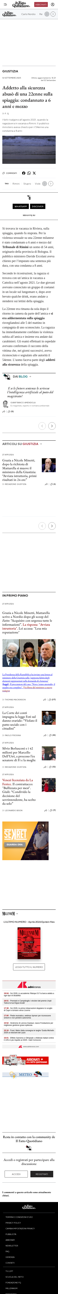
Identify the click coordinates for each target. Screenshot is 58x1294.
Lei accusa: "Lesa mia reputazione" (24, 630)
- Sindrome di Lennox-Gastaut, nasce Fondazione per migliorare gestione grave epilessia (28, 1024)
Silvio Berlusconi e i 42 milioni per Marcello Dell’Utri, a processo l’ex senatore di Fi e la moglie (19, 754)
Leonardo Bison (12, 810)
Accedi (16, 1174)
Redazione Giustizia (14, 484)
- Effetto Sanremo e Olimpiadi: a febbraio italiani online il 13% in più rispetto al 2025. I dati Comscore (29, 1039)
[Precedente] (42, 426)
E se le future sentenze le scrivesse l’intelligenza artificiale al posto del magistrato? (30, 392)
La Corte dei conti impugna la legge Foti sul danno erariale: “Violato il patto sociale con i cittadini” (19, 721)
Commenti (9, 173)
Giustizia (10, 71)
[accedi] (53, 4)
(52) (52, 767)
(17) (53, 810)
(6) (53, 484)
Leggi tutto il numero (29, 967)
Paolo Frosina (11, 735)
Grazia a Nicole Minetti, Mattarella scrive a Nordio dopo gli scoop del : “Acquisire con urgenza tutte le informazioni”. (27, 619)
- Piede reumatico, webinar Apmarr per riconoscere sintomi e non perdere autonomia (27, 1017)
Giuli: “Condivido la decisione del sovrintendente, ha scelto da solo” (19, 798)
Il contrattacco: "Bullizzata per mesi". (17, 786)
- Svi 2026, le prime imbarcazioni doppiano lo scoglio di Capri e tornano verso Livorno (28, 1009)
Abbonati (41, 4)
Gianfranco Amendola (22, 402)
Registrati (42, 1174)
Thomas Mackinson (14, 699)
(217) (52, 699)
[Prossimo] (52, 426)
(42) (52, 735)
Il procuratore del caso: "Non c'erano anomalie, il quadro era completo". (28, 687)
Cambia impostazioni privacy (20, 1228)
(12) (11, 411)
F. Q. (5, 113)
